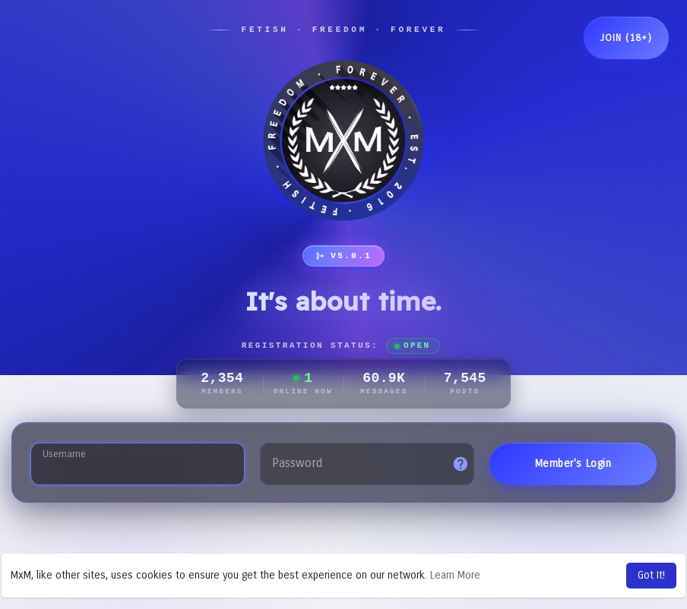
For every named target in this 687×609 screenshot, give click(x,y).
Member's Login (573, 463)
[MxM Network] (343, 140)
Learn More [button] (455, 575)
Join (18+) (626, 38)
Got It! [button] (651, 575)
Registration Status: (341, 346)
